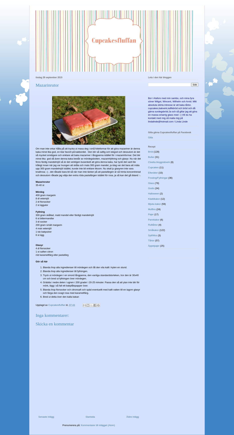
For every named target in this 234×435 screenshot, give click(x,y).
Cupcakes (153, 167)
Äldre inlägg (132, 416)
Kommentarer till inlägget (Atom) (98, 425)
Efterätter (153, 172)
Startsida (90, 416)
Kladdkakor (154, 198)
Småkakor (153, 230)
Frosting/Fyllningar (158, 177)
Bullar (151, 157)
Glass (151, 183)
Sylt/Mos (152, 235)
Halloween (153, 193)
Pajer (151, 214)
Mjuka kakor (154, 204)
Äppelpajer (153, 245)
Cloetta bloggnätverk (159, 162)
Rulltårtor (153, 224)
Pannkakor (153, 219)
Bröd (150, 151)
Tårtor (151, 240)
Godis (151, 188)
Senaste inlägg (46, 416)
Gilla (150, 137)
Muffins (152, 209)
